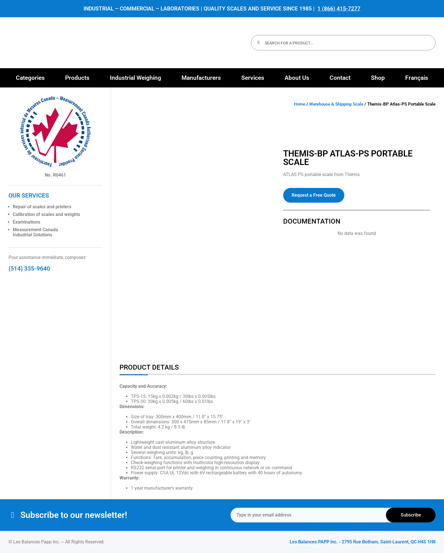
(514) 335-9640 (29, 268)
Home (299, 104)
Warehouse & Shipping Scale (336, 104)
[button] (30, 78)
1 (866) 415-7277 (338, 8)
